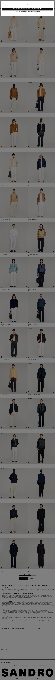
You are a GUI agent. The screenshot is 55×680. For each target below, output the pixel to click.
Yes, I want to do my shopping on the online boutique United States (27, 8)
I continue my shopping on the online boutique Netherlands (27, 11)
